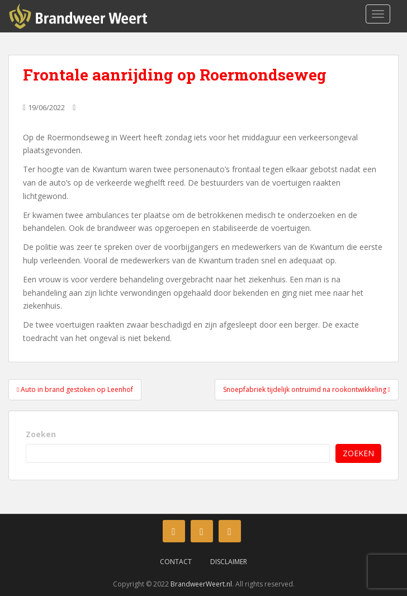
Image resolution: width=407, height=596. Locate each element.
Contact (176, 561)
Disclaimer (228, 561)
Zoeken (41, 434)
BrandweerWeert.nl (201, 584)
